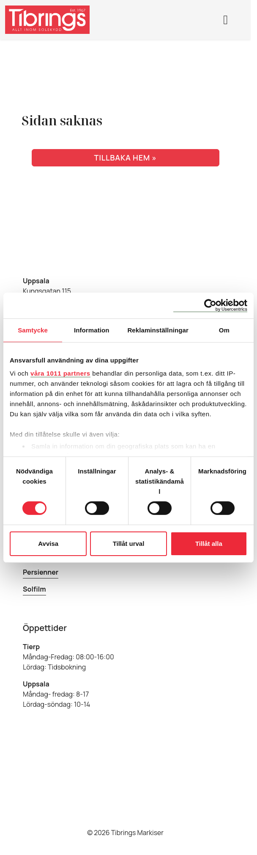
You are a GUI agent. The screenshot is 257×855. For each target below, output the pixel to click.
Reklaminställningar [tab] (157, 329)
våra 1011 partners (60, 373)
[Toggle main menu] (226, 19)
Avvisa (48, 543)
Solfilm (34, 589)
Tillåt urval (129, 543)
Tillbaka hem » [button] (125, 157)
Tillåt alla (208, 543)
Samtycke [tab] (33, 329)
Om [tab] (224, 329)
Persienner (40, 572)
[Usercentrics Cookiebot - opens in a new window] (210, 305)
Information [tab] (91, 329)
